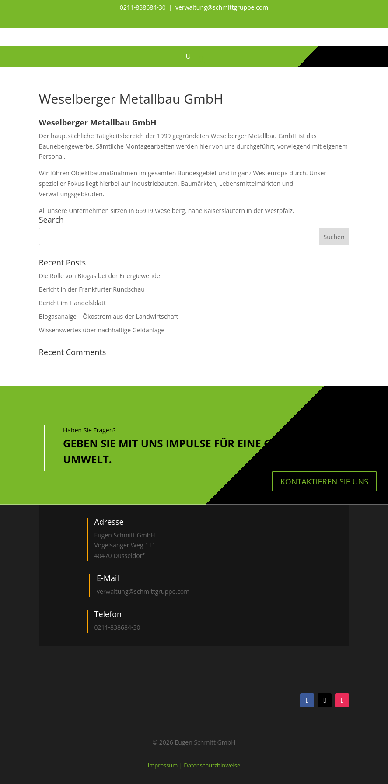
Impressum (163, 765)
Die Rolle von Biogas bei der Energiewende (99, 276)
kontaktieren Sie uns (324, 481)
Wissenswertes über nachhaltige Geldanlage (101, 330)
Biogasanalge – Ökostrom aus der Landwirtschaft (108, 316)
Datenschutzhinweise (212, 765)
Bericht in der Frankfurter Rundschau (92, 289)
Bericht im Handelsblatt (72, 303)
